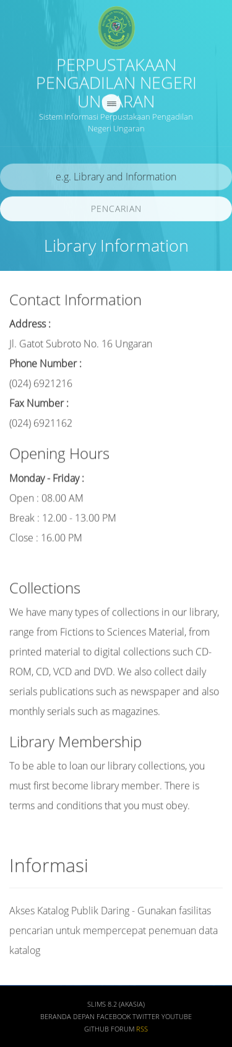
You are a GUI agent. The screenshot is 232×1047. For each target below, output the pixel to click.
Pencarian (116, 210)
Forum (122, 1031)
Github (96, 1031)
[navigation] (111, 104)
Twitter (146, 1018)
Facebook (114, 1018)
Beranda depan (67, 1018)
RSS (142, 1031)
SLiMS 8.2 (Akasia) (116, 1006)
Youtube (176, 1018)
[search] (116, 178)
